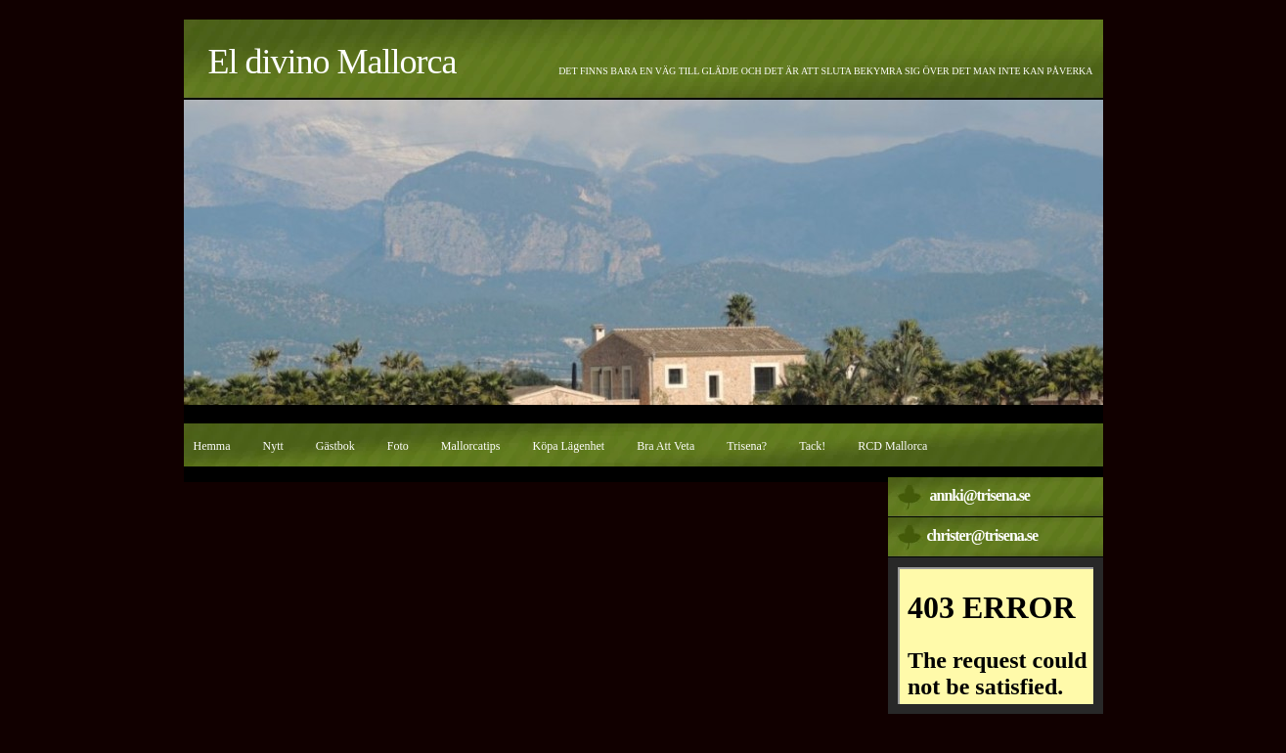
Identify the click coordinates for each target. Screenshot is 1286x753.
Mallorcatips (471, 446)
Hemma (212, 446)
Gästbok (335, 446)
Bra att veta (665, 446)
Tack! (812, 446)
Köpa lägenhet (569, 446)
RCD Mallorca (892, 446)
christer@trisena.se (983, 535)
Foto (398, 446)
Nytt (273, 446)
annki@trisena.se (980, 495)
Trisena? (747, 446)
